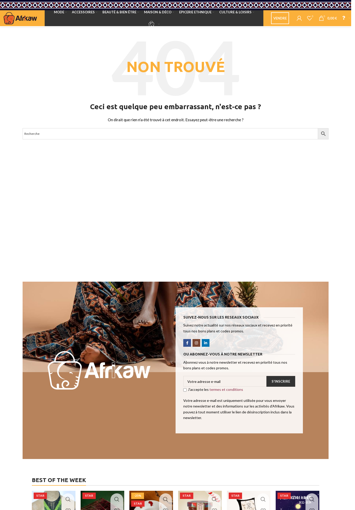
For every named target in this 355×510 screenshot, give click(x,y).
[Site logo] (20, 20)
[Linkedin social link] (205, 348)
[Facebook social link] (187, 348)
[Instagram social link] (196, 348)
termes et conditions (226, 395)
